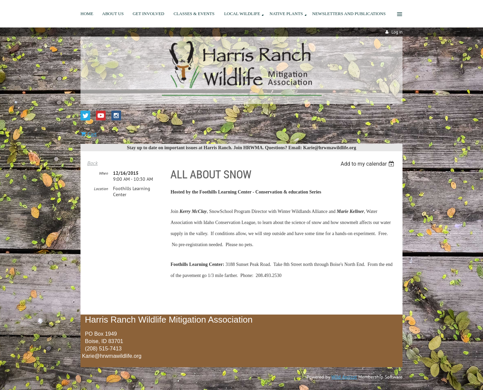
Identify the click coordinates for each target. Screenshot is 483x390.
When (103, 173)
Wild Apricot (344, 377)
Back (92, 163)
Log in (396, 32)
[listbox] (368, 164)
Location (101, 188)
